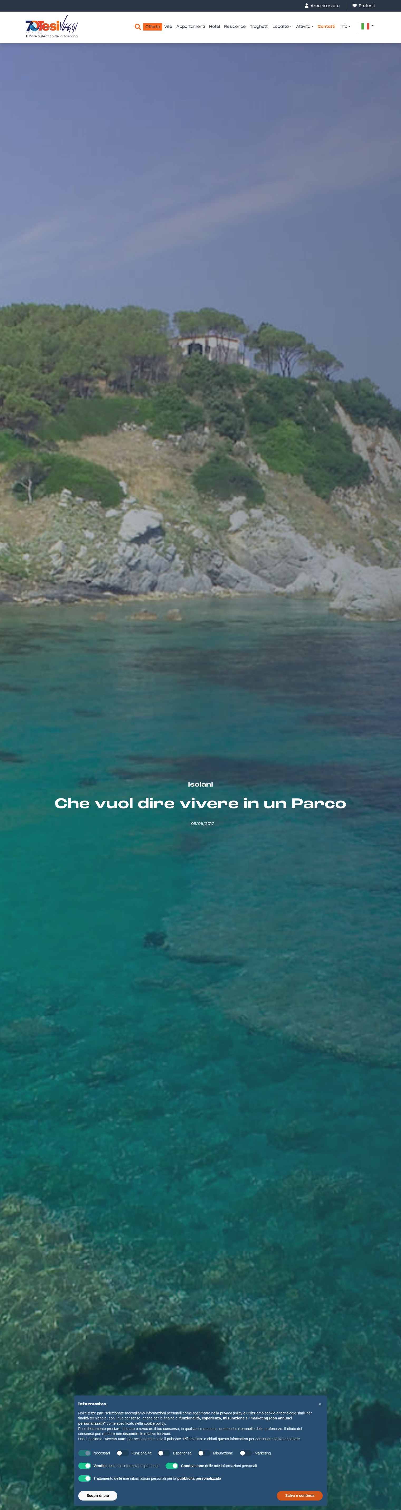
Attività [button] (303, 26)
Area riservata (322, 5)
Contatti (326, 26)
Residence (235, 26)
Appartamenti (190, 26)
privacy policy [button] (231, 1413)
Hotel (214, 26)
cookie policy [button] (154, 1423)
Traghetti (259, 26)
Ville (168, 26)
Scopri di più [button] (98, 1495)
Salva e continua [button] (299, 1495)
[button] (367, 26)
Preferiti (363, 5)
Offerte (152, 26)
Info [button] (343, 26)
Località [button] (281, 26)
